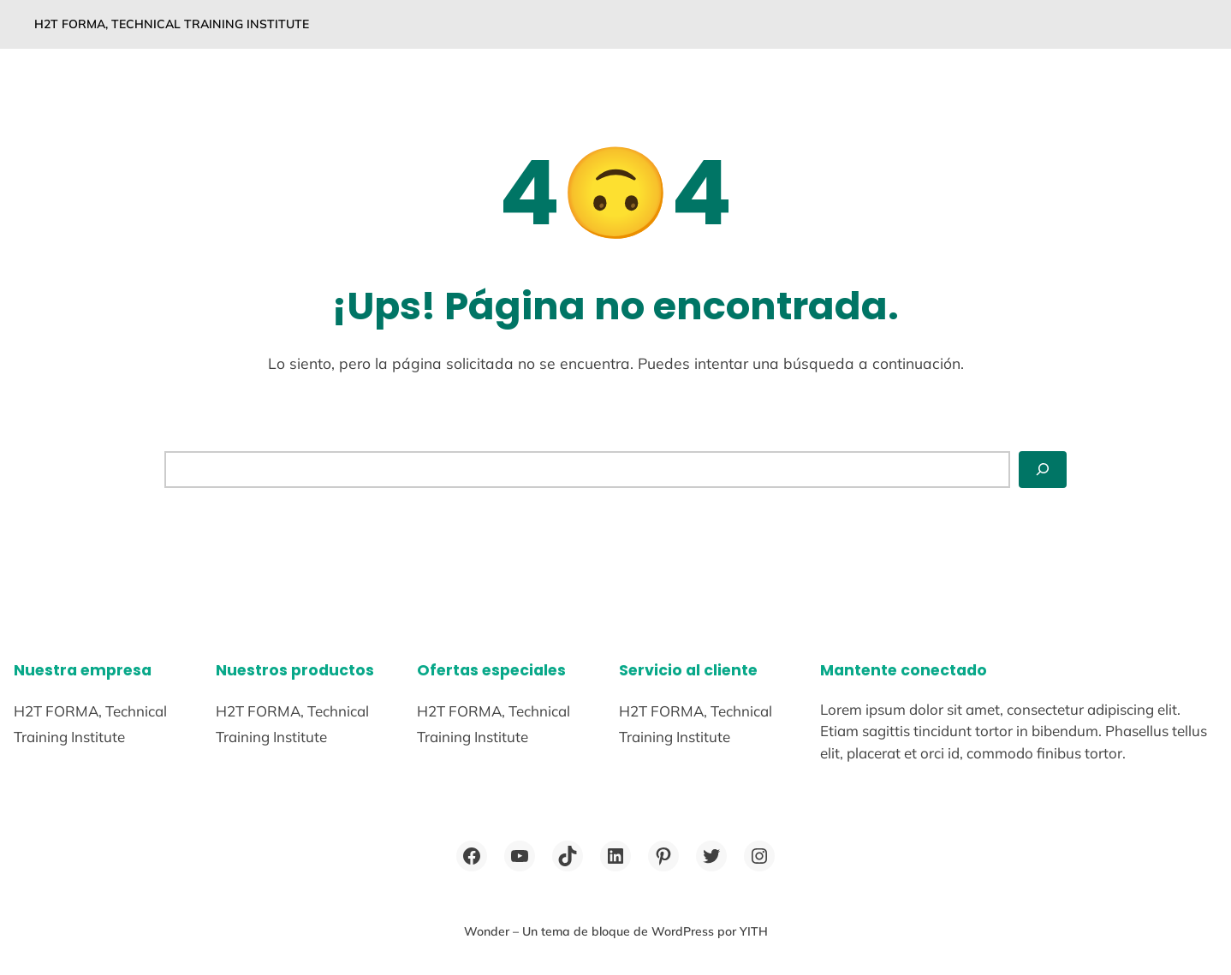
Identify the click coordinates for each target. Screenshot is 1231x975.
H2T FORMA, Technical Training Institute (171, 24)
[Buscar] (1043, 469)
